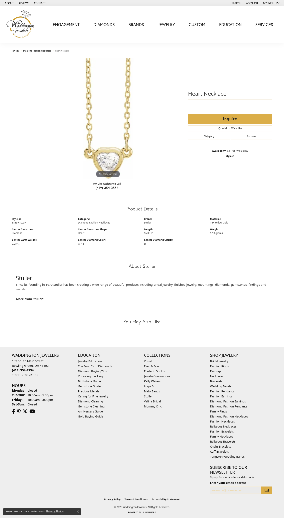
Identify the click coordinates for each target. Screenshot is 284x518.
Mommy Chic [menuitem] (153, 406)
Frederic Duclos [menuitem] (154, 371)
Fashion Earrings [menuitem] (221, 396)
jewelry (15, 50)
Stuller (148, 222)
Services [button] (264, 24)
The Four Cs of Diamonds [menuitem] (95, 366)
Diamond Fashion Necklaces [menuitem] (229, 416)
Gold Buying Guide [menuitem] (90, 416)
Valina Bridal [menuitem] (152, 401)
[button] (236, 3)
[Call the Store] (23, 370)
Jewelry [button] (166, 24)
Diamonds (104, 24)
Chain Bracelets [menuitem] (220, 446)
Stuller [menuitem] (148, 396)
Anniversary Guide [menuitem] (90, 411)
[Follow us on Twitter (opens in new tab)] (25, 411)
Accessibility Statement (166, 499)
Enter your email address (228, 483)
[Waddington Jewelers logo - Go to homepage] (22, 24)
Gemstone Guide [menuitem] (89, 386)
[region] (108, 118)
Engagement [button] (66, 24)
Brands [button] (136, 24)
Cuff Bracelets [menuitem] (219, 451)
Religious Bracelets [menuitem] (223, 441)
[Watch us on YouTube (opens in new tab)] (32, 411)
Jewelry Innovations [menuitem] (157, 376)
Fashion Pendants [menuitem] (222, 391)
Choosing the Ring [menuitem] (90, 376)
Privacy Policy (112, 499)
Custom (197, 24)
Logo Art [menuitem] (150, 386)
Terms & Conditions (136, 499)
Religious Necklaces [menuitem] (223, 426)
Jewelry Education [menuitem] (90, 361)
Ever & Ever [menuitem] (152, 366)
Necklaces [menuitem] (217, 376)
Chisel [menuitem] (148, 361)
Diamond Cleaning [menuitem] (90, 401)
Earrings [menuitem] (215, 371)
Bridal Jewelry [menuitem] (219, 361)
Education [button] (230, 24)
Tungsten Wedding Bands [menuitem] (227, 456)
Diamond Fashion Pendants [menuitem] (228, 406)
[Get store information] (25, 375)
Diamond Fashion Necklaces (37, 50)
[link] (9, 3)
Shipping (209, 136)
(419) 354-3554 (107, 188)
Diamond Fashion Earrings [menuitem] (228, 401)
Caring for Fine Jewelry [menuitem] (93, 396)
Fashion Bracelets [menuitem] (222, 431)
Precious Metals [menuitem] (88, 391)
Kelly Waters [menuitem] (152, 381)
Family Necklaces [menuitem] (221, 436)
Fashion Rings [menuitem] (219, 366)
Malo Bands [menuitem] (152, 391)
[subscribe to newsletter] (266, 490)
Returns (251, 136)
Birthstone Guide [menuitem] (89, 381)
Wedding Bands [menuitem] (220, 386)
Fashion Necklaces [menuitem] (222, 421)
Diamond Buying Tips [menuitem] (92, 371)
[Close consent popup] (78, 511)
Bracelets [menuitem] (216, 381)
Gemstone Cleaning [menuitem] (91, 406)
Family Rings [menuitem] (218, 411)
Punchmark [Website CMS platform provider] (149, 512)
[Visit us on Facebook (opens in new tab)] (13, 411)
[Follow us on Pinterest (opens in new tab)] (19, 411)
